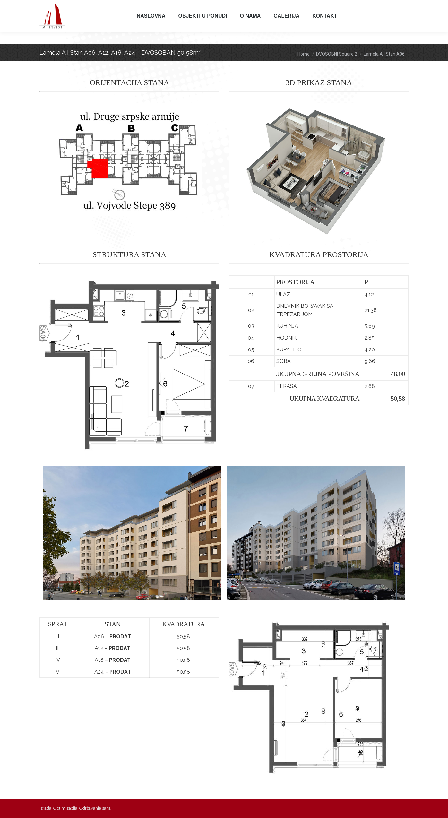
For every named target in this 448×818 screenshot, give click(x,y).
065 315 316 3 (139, 6)
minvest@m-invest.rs (186, 6)
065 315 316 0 (112, 6)
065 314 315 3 (86, 6)
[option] (132, 533)
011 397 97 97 (59, 6)
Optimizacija (65, 808)
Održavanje (90, 808)
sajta (106, 808)
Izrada (45, 808)
